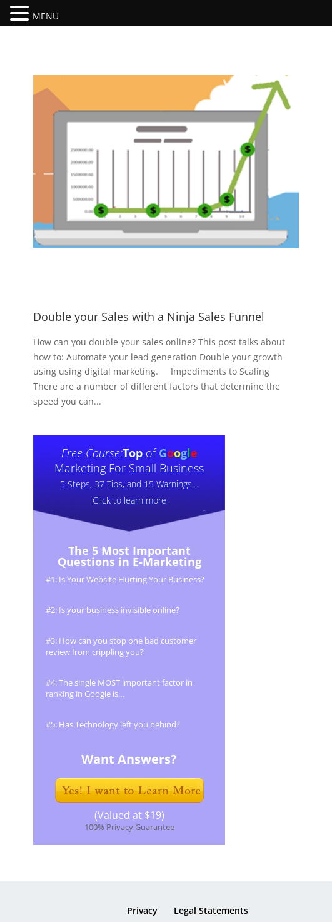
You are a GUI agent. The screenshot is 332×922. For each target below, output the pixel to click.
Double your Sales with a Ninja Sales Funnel (148, 316)
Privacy (142, 910)
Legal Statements (211, 910)
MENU (46, 16)
